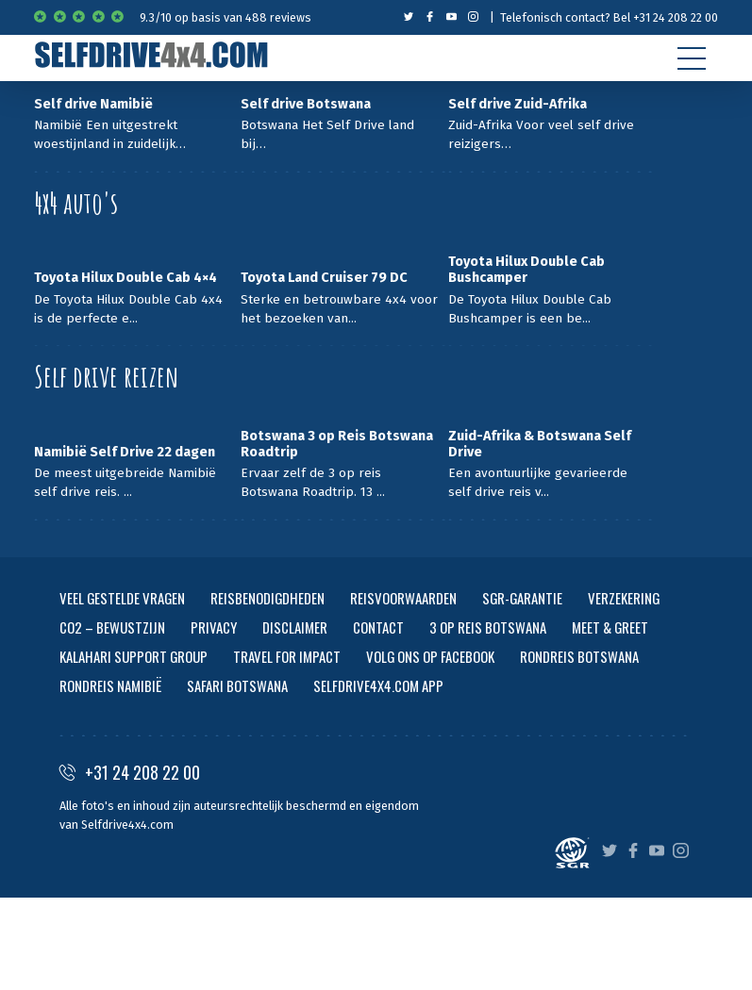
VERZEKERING (624, 597)
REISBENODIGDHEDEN (267, 597)
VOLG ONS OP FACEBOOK (430, 656)
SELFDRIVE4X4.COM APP (378, 685)
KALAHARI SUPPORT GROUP (133, 656)
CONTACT (378, 627)
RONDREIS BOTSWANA (579, 656)
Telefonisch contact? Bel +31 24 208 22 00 (609, 17)
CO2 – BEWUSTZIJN (112, 627)
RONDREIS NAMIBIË (110, 685)
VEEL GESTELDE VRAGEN (122, 597)
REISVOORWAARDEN (403, 597)
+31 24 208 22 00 (129, 772)
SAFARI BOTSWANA (237, 685)
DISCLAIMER (294, 627)
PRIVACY (214, 627)
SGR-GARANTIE (522, 597)
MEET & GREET (610, 627)
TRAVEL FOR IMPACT (287, 656)
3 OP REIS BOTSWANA (487, 627)
